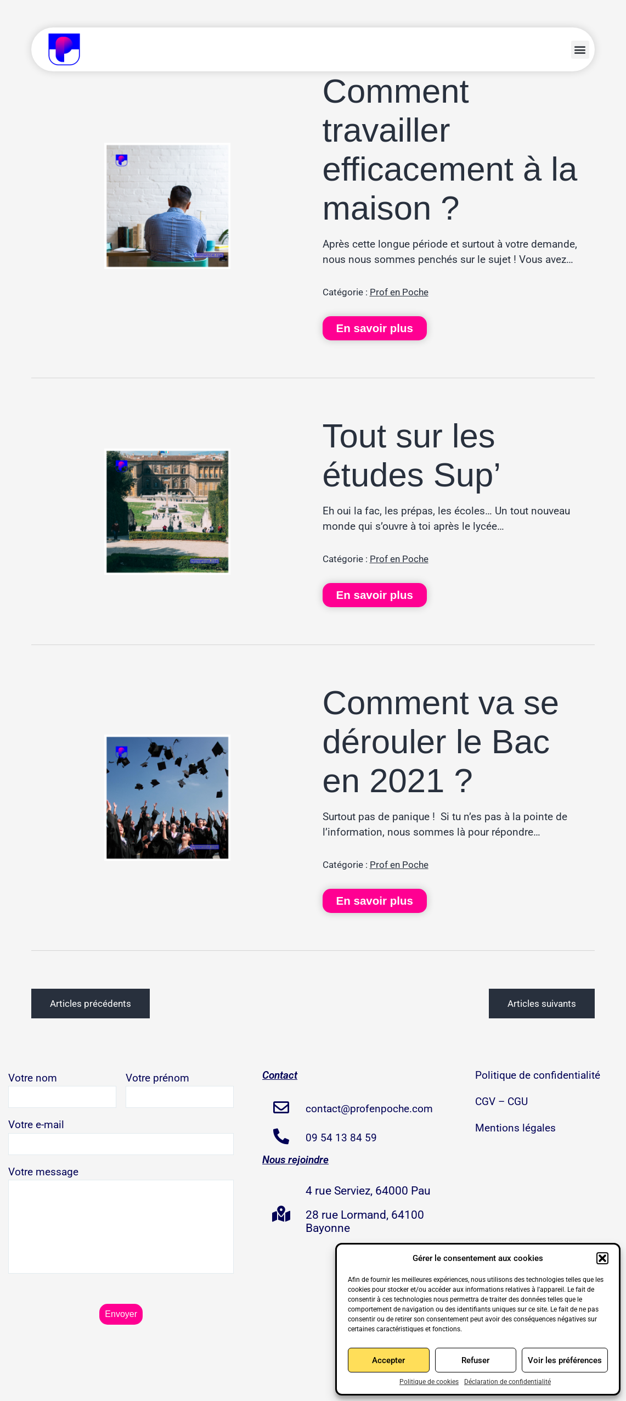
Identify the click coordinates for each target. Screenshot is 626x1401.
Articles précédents (90, 1003)
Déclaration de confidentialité (507, 1382)
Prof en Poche (399, 292)
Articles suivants (541, 1003)
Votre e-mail (121, 1137)
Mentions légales (515, 1128)
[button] (602, 1258)
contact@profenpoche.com (369, 1109)
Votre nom (62, 1090)
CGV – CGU (501, 1102)
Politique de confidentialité (537, 1075)
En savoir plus (374, 328)
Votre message (121, 1222)
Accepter (388, 1360)
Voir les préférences (565, 1360)
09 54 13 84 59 (341, 1138)
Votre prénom (180, 1090)
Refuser (475, 1360)
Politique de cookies (429, 1382)
